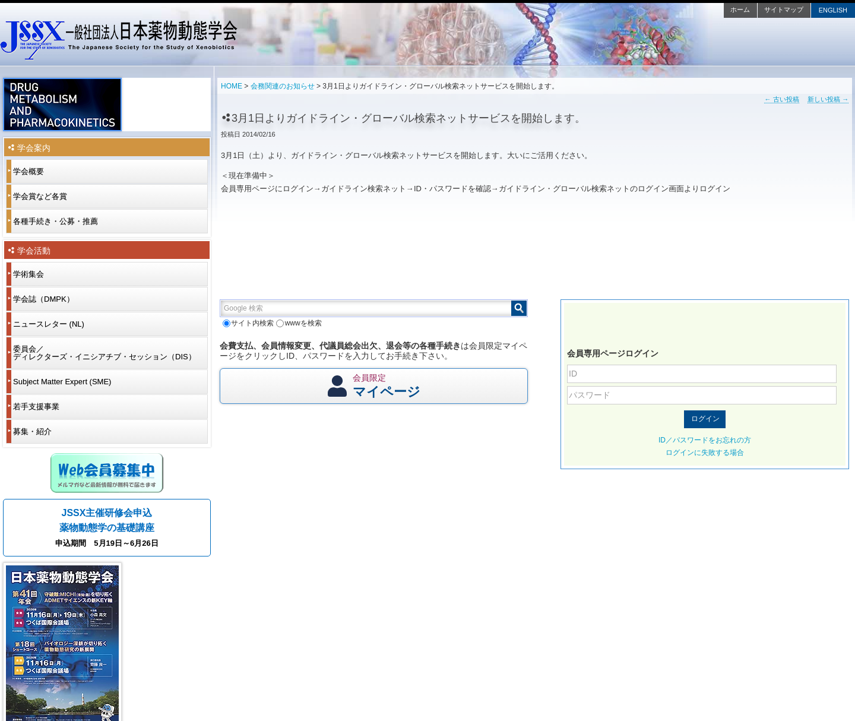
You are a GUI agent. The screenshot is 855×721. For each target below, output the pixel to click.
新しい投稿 (828, 99)
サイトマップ (783, 9)
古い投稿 (781, 99)
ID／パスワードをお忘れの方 (704, 440)
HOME (231, 86)
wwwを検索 (298, 323)
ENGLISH (833, 10)
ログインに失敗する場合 (705, 452)
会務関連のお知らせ (283, 86)
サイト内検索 (248, 323)
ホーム (740, 9)
